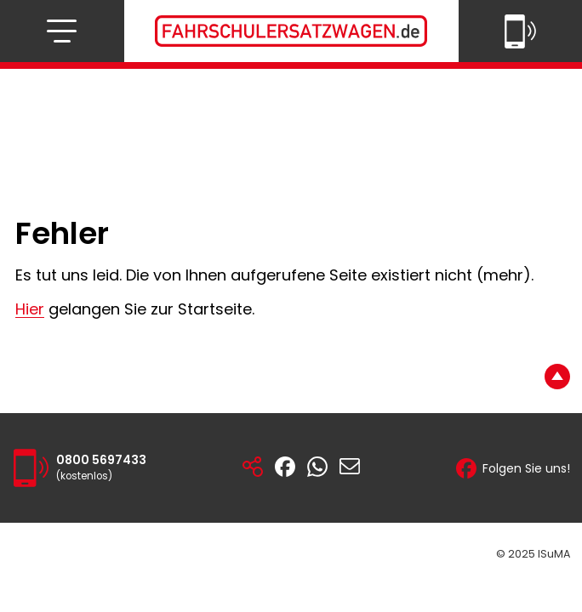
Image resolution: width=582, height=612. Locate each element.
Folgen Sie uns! (513, 468)
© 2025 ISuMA (533, 554)
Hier (29, 309)
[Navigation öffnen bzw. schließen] (62, 31)
